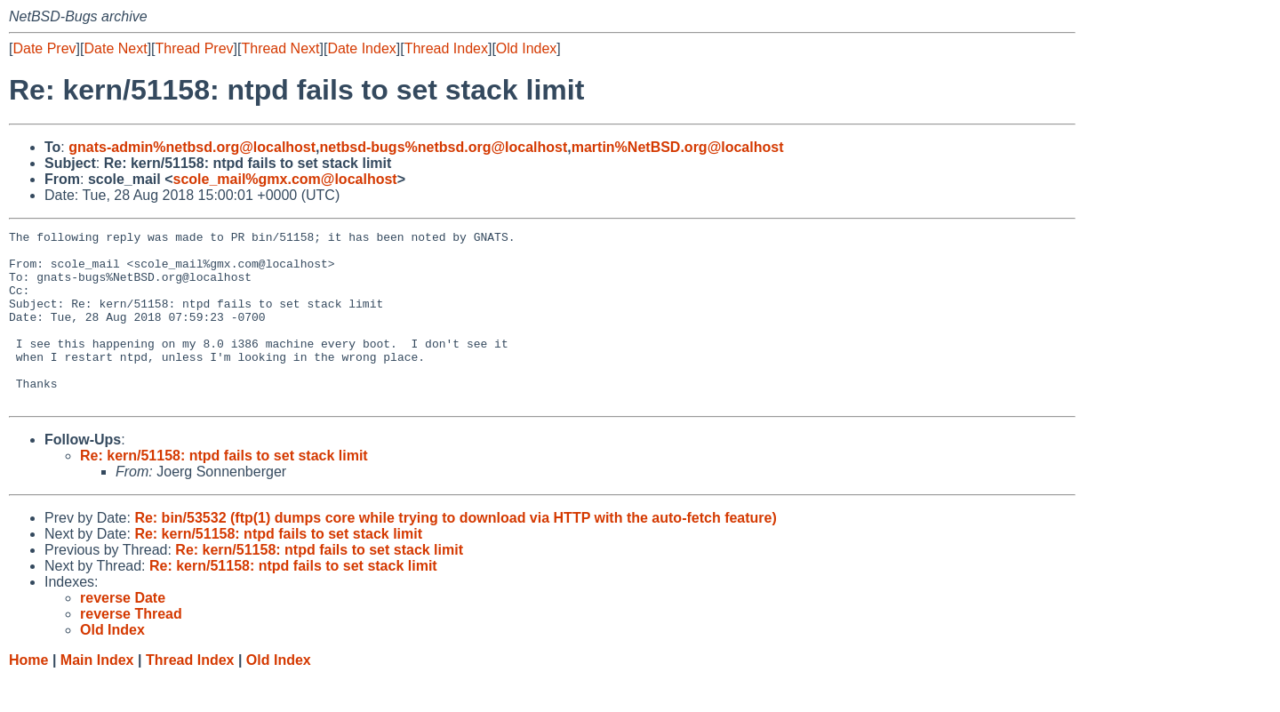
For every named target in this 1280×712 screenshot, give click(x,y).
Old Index (526, 48)
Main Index (97, 694)
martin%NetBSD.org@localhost (678, 147)
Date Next (115, 48)
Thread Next (280, 48)
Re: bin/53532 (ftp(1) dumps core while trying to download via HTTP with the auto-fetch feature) (455, 552)
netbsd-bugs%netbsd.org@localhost (444, 147)
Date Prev (44, 48)
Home (28, 694)
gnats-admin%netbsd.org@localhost (192, 147)
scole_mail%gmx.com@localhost (285, 179)
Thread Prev (195, 48)
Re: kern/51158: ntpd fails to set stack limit (224, 490)
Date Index (361, 48)
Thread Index (446, 48)
